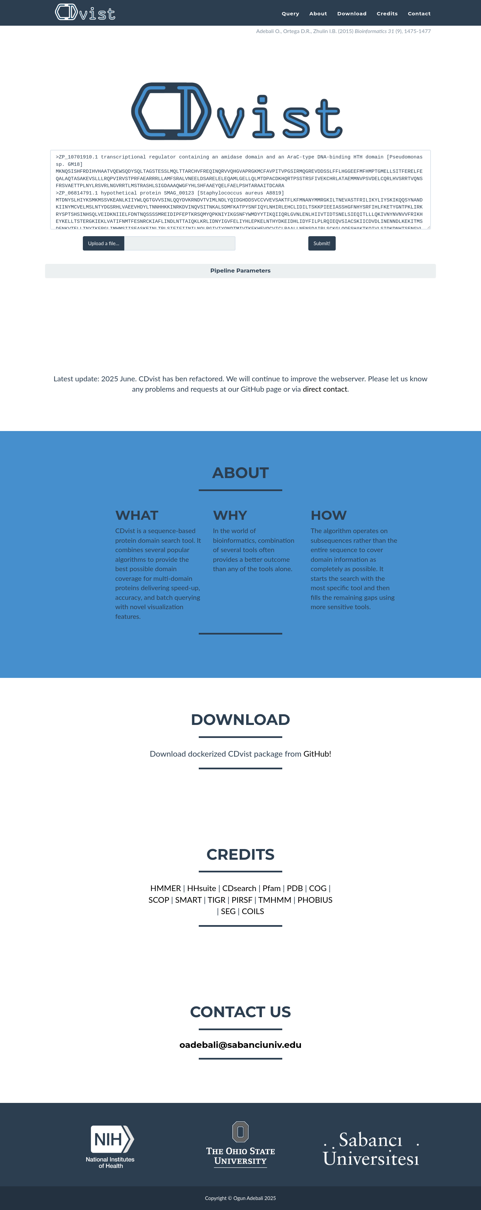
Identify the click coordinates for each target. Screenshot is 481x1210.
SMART (188, 899)
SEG (228, 911)
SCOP (158, 899)
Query (290, 13)
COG (317, 888)
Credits (387, 13)
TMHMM (274, 899)
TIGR (216, 899)
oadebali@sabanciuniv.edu (240, 1045)
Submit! (322, 243)
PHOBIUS (315, 899)
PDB (295, 888)
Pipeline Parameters (240, 270)
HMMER (165, 888)
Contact (419, 13)
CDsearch (239, 888)
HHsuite (201, 888)
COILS (253, 911)
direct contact (325, 388)
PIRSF (241, 899)
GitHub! (317, 753)
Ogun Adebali (248, 1198)
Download (352, 13)
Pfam (272, 888)
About (318, 13)
